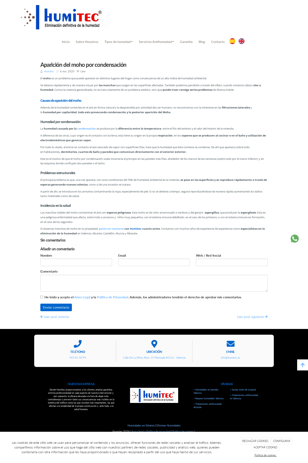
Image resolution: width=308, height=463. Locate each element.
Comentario (49, 271)
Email (122, 255)
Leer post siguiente (252, 317)
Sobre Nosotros (87, 42)
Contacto (218, 42)
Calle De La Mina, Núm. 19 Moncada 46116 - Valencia (154, 357)
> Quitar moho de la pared (243, 389)
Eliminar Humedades (169, 425)
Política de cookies (183, 431)
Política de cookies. (266, 455)
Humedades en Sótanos (141, 425)
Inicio (66, 42)
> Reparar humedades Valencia (208, 398)
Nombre (46, 255)
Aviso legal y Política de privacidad (151, 431)
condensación (86, 128)
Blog (202, 42)
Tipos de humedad (118, 42)
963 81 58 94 (211, 14)
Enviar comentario (56, 307)
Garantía (186, 42)
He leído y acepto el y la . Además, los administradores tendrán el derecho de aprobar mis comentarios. (143, 297)
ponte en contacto (111, 228)
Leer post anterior (54, 317)
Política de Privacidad (112, 297)
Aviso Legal (82, 297)
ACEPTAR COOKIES (265, 447)
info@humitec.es (272, 14)
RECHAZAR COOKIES (255, 441)
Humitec (49, 71)
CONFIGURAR (281, 441)
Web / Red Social (208, 255)
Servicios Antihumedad (156, 42)
